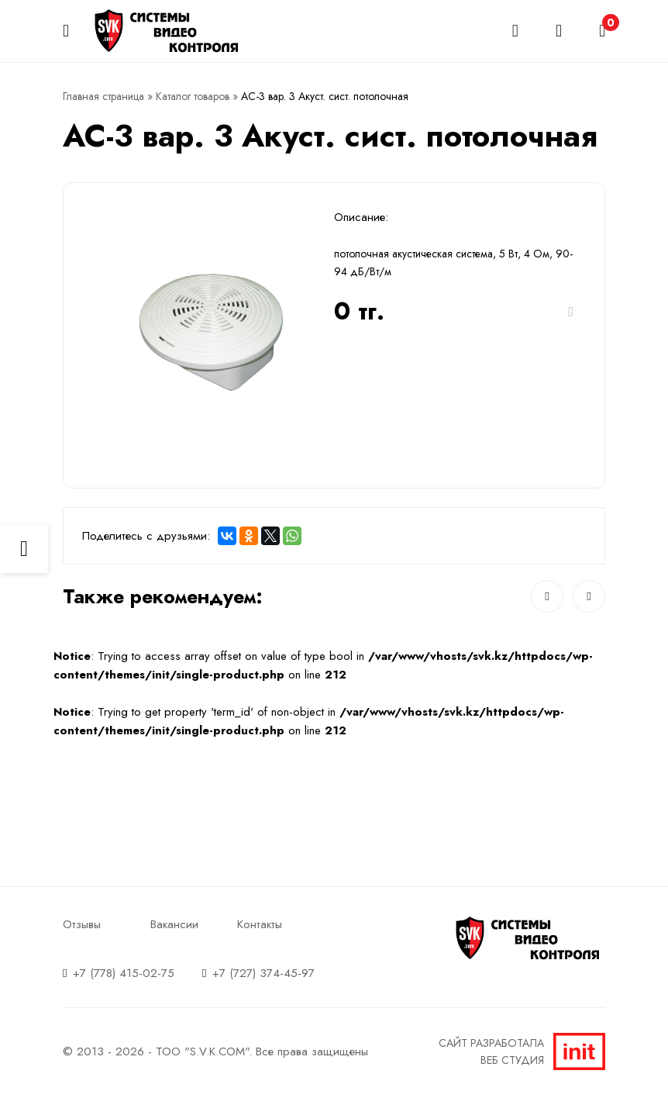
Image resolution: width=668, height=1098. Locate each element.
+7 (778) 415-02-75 (123, 973)
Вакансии (174, 924)
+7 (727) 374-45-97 (263, 973)
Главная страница (103, 96)
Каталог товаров (192, 96)
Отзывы (82, 924)
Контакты (259, 924)
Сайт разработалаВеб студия (522, 1051)
